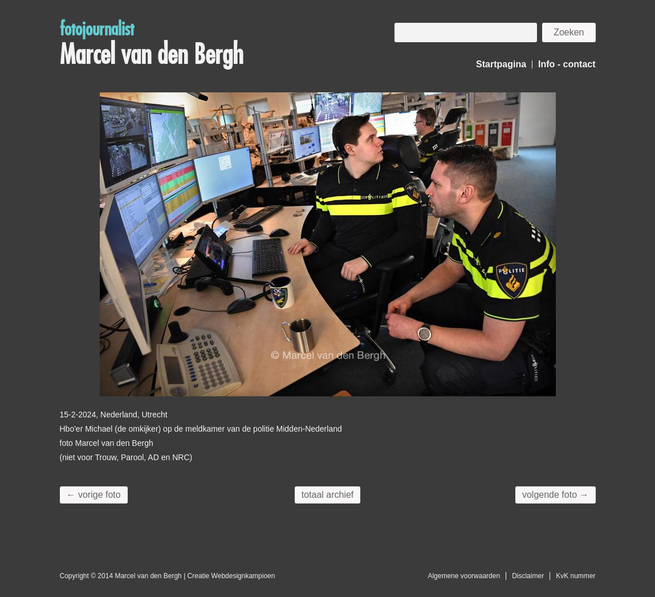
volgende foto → (555, 494)
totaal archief (328, 494)
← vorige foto (94, 494)
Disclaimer (528, 576)
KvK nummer (575, 576)
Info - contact (566, 64)
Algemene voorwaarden (464, 576)
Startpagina (501, 64)
